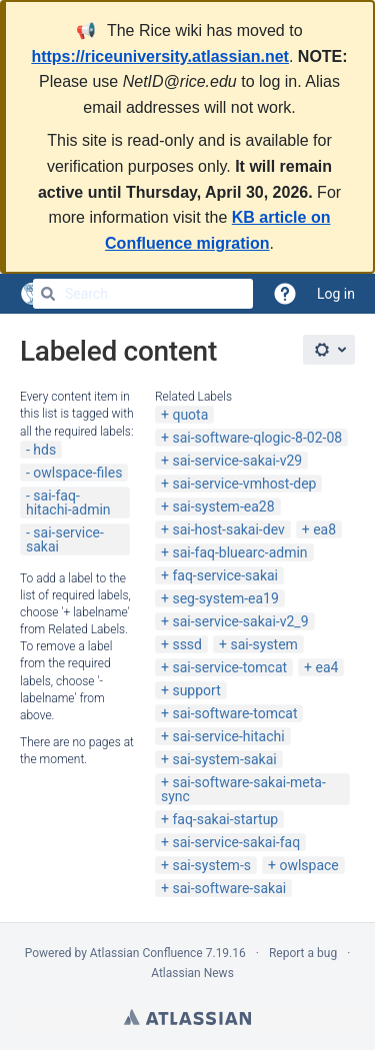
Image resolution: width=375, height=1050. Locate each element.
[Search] (48, 294)
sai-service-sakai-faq (236, 842)
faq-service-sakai (225, 575)
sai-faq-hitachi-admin (68, 503)
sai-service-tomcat (229, 667)
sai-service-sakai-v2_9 (240, 621)
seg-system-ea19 (225, 598)
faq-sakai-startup (225, 819)
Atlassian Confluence (146, 953)
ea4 (327, 667)
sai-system (263, 644)
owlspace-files (77, 473)
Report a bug (303, 953)
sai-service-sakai (65, 539)
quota (190, 415)
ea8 (324, 529)
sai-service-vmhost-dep (244, 484)
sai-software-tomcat (234, 713)
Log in (336, 294)
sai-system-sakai (224, 759)
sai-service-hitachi (228, 736)
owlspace (308, 865)
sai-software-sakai (229, 888)
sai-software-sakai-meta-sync (243, 789)
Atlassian (187, 1017)
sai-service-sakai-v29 (237, 461)
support (196, 690)
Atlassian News (192, 973)
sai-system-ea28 (223, 507)
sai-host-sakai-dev (228, 529)
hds (44, 450)
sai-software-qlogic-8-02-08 (257, 438)
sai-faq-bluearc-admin (239, 552)
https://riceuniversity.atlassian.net (160, 56)
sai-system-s (211, 865)
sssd (187, 644)
